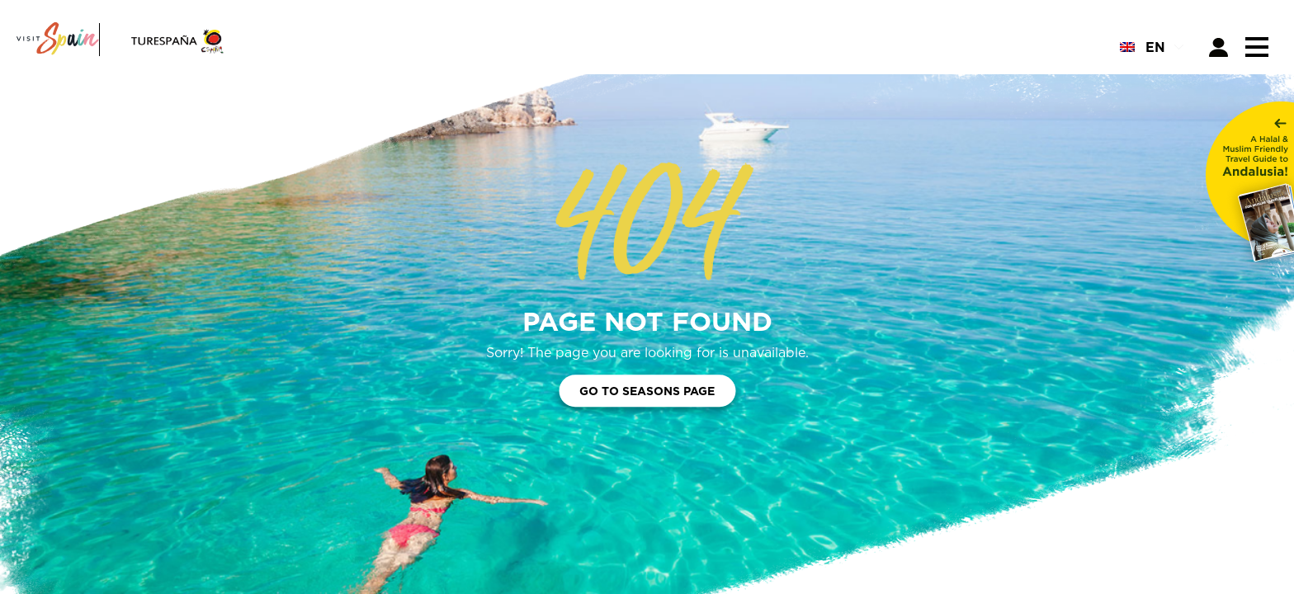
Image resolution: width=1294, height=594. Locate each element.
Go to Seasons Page (647, 391)
